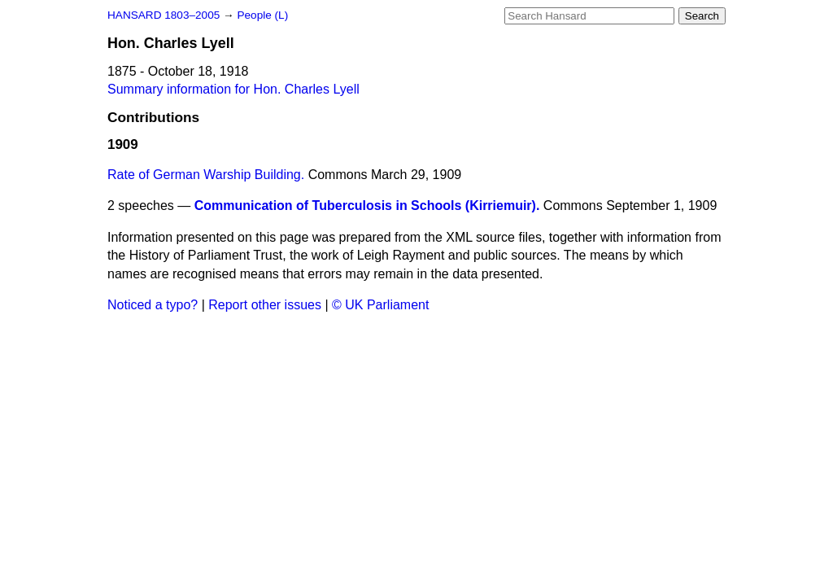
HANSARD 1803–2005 (163, 15)
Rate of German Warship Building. (205, 174)
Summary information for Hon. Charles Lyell (233, 89)
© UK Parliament (380, 305)
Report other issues (264, 305)
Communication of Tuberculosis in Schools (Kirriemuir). (367, 205)
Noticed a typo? (152, 305)
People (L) (262, 15)
